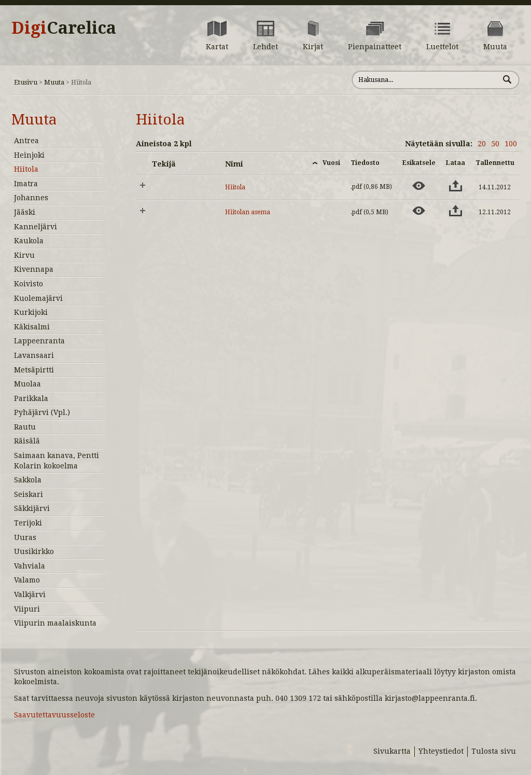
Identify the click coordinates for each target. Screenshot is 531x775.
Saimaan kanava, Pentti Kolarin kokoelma (56, 460)
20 (482, 144)
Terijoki (28, 523)
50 (495, 144)
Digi (63, 28)
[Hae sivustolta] (425, 80)
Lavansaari (34, 355)
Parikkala (31, 398)
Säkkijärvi (32, 508)
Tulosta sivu (493, 751)
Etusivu (25, 82)
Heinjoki (29, 155)
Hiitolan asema (247, 212)
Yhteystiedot (441, 751)
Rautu (25, 427)
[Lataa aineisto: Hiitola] (455, 185)
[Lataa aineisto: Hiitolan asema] (455, 210)
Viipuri (27, 609)
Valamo (27, 580)
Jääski (24, 212)
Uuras (25, 537)
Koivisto (28, 284)
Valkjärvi (30, 594)
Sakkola (27, 480)
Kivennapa (33, 269)
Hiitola (26, 169)
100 (511, 144)
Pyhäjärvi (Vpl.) (42, 412)
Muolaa (27, 384)
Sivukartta (392, 751)
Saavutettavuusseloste (54, 715)
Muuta (54, 82)
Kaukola (29, 241)
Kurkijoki (31, 312)
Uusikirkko (34, 551)
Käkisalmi (32, 327)
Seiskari (28, 494)
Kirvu (24, 255)
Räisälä (27, 441)
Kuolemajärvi (38, 298)
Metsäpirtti (34, 370)
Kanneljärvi (35, 227)
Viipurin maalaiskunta (55, 623)
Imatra (26, 183)
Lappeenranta (39, 341)
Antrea (26, 140)
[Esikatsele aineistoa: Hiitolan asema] (418, 210)
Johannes (31, 197)
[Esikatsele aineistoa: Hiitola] (418, 185)
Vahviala (29, 566)
